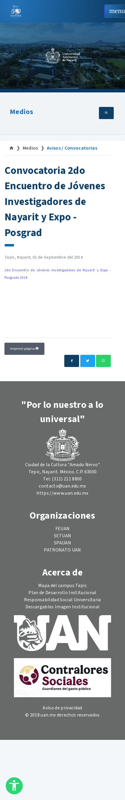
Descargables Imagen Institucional (62, 607)
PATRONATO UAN (62, 550)
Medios (21, 112)
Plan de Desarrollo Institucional (62, 592)
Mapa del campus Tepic (62, 585)
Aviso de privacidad (62, 708)
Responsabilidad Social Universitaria (62, 600)
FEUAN (62, 528)
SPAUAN (62, 543)
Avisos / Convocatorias (72, 148)
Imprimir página (24, 348)
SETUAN (62, 536)
